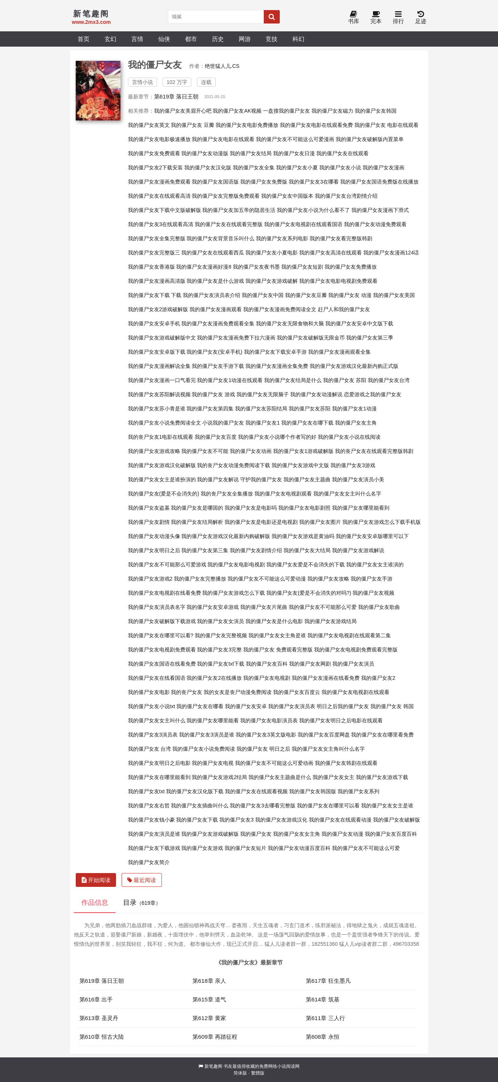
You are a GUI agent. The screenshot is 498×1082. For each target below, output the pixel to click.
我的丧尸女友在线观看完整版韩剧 (374, 451)
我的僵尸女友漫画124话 (391, 253)
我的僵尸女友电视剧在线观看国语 (303, 224)
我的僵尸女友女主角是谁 (277, 635)
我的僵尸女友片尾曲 (263, 607)
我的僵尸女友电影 (149, 692)
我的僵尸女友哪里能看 (213, 720)
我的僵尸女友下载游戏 (154, 848)
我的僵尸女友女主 (333, 777)
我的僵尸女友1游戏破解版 (303, 451)
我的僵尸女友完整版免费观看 (226, 196)
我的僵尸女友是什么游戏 (215, 281)
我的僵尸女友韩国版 (312, 791)
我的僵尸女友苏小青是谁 (156, 409)
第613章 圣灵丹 (99, 1018)
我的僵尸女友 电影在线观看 (386, 125)
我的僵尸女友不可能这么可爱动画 (274, 763)
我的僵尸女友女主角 (296, 834)
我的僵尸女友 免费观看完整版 (278, 650)
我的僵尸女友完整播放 (200, 579)
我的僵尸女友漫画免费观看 (159, 182)
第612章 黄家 (209, 1018)
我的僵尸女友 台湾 (149, 749)
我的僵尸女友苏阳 (310, 409)
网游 (245, 38)
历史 (218, 38)
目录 (142, 902)
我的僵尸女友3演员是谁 (206, 735)
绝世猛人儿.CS (222, 66)
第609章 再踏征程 (214, 1036)
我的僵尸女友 (256, 834)
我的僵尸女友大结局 (307, 550)
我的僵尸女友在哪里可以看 (328, 806)
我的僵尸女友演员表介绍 (211, 295)
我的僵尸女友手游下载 (218, 366)
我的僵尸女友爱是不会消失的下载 (305, 564)
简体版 (240, 1073)
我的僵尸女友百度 (216, 437)
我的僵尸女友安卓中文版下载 (359, 323)
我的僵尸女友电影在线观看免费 (316, 125)
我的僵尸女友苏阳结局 (261, 409)
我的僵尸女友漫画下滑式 (380, 210)
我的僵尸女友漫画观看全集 (339, 352)
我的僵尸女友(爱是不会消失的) (163, 494)
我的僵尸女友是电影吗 (251, 508)
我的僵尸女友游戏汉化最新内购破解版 (225, 536)
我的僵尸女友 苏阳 (344, 380)
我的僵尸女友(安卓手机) (214, 352)
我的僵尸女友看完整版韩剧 (341, 238)
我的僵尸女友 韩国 (392, 706)
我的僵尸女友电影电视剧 (236, 564)
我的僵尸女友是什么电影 (274, 621)
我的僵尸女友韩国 (376, 111)
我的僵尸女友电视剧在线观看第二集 (349, 635)
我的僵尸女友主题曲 (307, 479)
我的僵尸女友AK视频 (237, 111)
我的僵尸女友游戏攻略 (154, 451)
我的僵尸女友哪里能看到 (360, 508)
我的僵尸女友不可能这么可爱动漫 (267, 579)
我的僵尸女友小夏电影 (271, 253)
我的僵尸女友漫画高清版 (156, 281)
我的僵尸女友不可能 (204, 451)
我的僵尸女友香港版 (151, 267)
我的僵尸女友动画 (251, 451)
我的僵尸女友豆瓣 (306, 295)
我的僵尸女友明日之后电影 (159, 763)
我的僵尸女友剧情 (149, 522)
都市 (191, 38)
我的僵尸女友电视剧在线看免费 (164, 593)
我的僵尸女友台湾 (389, 380)
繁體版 (257, 1073)
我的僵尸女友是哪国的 (197, 508)
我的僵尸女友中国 (263, 295)
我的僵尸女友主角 (356, 423)
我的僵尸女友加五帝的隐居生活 (238, 210)
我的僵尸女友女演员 (220, 621)
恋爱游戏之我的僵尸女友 (372, 394)
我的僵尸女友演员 (353, 664)
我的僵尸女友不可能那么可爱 (323, 607)
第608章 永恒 (322, 1036)
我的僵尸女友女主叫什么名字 (347, 494)
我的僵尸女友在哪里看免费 (382, 735)
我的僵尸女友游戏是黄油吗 (303, 536)
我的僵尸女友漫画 (383, 168)
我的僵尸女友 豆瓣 (192, 125)
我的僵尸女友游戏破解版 (210, 834)
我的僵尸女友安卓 (246, 706)
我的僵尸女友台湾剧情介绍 (346, 196)
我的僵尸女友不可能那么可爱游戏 (167, 564)
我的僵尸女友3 (236, 820)
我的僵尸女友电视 (213, 763)
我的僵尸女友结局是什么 (293, 380)
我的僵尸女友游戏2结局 (219, 777)
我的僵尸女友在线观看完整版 (229, 224)
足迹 (420, 17)
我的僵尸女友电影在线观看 (223, 139)
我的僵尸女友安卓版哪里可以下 (372, 536)
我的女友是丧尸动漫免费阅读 (238, 692)
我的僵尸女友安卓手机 (154, 323)
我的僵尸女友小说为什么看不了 (313, 210)
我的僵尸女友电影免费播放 (247, 125)
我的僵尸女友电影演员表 (269, 720)
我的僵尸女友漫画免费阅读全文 (279, 309)
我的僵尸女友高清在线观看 (330, 253)
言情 (137, 38)
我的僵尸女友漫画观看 (216, 309)
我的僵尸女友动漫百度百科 (299, 848)
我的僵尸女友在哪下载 (307, 423)
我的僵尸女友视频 (373, 593)
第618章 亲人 (209, 981)
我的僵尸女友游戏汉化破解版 (162, 465)
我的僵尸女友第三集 (204, 550)
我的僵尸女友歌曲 (379, 607)
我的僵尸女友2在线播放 (214, 678)
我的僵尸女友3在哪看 (314, 182)
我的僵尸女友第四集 (210, 409)
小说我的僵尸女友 (223, 423)
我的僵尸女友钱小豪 (151, 820)
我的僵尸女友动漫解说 (316, 394)
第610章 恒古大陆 (101, 1036)
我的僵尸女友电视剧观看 (283, 494)
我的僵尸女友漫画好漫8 (203, 267)
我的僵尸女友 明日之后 (263, 749)
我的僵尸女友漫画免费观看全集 (217, 323)
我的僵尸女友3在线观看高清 (161, 224)
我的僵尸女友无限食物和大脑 (290, 323)
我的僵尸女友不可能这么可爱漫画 (295, 139)
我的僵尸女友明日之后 (154, 550)
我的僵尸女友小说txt (151, 706)
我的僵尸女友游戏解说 (358, 550)
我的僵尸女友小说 (340, 168)
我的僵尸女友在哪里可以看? (161, 635)
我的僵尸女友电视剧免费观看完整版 (356, 650)
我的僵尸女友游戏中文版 (300, 465)
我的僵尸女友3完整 (219, 650)
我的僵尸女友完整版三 (154, 253)
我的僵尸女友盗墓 (149, 508)
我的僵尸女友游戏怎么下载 (233, 593)
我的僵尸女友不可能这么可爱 (366, 848)
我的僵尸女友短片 (245, 848)
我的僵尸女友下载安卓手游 (275, 352)
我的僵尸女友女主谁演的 (375, 564)
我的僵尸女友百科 (267, 664)
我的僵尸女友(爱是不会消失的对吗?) (308, 593)
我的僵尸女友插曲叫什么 (199, 806)
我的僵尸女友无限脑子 (263, 394)
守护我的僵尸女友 (261, 479)
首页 (84, 38)
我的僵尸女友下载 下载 (155, 295)
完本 (376, 17)
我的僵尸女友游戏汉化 (281, 820)
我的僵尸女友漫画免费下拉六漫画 (236, 338)
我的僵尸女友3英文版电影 (266, 735)
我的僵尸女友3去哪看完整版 (262, 806)
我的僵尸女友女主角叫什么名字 (328, 749)
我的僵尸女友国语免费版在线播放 (379, 182)
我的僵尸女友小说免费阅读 (203, 749)
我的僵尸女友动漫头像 (154, 536)
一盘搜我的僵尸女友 (286, 111)
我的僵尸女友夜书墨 (256, 267)
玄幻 (110, 38)
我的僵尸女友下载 (197, 820)
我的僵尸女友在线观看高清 (159, 196)
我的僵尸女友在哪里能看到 (159, 777)
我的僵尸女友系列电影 (282, 238)
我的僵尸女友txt (146, 791)
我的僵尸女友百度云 (296, 692)
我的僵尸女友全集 (254, 168)
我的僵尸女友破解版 (396, 820)
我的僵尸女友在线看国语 (156, 678)
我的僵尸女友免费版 (263, 182)
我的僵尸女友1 (262, 423)
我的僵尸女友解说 (218, 479)
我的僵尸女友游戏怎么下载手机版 (381, 522)
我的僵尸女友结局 (251, 153)
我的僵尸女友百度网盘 (324, 735)
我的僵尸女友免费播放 (351, 267)
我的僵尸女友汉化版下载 (194, 791)
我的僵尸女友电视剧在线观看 (355, 692)
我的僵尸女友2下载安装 (155, 168)
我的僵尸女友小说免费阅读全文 (164, 423)
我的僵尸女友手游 (371, 579)
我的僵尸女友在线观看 (342, 153)
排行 (398, 17)
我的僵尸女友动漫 (342, 834)
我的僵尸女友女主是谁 (387, 806)
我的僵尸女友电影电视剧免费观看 (338, 281)
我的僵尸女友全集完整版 (156, 238)
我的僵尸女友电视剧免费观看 (162, 650)
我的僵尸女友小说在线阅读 (349, 437)
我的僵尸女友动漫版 (204, 153)
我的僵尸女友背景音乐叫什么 (220, 238)
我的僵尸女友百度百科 (391, 834)
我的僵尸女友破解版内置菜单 (370, 139)
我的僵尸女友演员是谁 (154, 834)
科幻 (298, 38)
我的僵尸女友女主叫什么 (156, 720)
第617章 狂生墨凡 (328, 981)
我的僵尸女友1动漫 (354, 409)
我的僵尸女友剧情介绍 (256, 550)
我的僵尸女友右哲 (149, 806)
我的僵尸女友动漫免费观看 (375, 224)
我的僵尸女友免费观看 (154, 153)
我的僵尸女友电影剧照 (304, 508)
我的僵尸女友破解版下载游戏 (162, 621)
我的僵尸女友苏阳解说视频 (159, 394)
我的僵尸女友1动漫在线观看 (230, 380)
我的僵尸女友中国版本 (287, 196)
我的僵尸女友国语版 (215, 182)
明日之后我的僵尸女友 (343, 706)
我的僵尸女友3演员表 (153, 735)
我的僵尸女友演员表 (291, 706)
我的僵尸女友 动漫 (350, 295)
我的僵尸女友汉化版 (207, 168)
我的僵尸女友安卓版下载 (156, 352)
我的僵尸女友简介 (149, 862)
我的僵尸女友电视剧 (266, 678)
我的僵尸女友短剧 (302, 267)
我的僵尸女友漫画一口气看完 (162, 380)
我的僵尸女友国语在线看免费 (162, 664)
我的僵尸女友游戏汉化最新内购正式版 (354, 366)
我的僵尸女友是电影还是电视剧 (261, 522)
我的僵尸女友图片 (320, 522)
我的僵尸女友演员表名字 (156, 607)
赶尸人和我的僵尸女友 (344, 309)
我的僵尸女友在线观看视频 (256, 791)
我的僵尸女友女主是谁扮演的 (162, 479)
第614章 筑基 (322, 999)
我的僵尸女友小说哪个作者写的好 (277, 437)
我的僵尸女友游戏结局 (330, 621)
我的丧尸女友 (186, 692)
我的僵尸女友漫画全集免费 (276, 366)
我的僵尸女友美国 (394, 295)
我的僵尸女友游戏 (202, 848)
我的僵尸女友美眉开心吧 (183, 111)
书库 (353, 17)
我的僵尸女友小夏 (297, 168)
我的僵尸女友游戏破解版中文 (162, 338)
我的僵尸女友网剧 (310, 664)
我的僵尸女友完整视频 (221, 635)
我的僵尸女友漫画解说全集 (159, 366)
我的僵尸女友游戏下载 (382, 777)
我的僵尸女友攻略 (328, 579)
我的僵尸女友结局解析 (197, 522)
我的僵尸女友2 (378, 678)
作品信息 (94, 902)
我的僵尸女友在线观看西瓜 (212, 253)
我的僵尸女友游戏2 (150, 579)
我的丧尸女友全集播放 (227, 494)
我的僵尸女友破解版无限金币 (311, 338)
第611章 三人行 (325, 1018)
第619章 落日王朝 (176, 96)
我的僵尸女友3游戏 (353, 465)
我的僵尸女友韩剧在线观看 (346, 763)
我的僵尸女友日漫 (294, 153)
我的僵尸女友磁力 (332, 111)
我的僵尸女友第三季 (369, 338)
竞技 (272, 38)
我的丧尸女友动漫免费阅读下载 (233, 465)
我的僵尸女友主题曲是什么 (279, 777)
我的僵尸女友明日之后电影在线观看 (341, 720)
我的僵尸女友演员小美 (358, 479)
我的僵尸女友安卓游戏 (213, 607)
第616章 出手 (96, 999)
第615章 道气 (209, 999)
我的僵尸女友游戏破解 (271, 281)
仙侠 (164, 38)
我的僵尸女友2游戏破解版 (158, 309)
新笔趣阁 (213, 1066)
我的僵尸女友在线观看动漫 (340, 820)
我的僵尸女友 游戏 (213, 394)
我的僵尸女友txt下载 (220, 664)
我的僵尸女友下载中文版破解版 (164, 210)
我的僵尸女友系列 (358, 791)
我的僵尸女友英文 (149, 125)
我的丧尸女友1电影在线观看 (161, 437)
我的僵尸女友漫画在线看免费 (326, 678)
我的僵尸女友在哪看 (199, 706)
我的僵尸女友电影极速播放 (159, 139)
